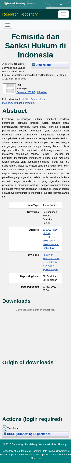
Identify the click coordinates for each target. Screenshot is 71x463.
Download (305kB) (26, 92)
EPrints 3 (29, 454)
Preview (42, 92)
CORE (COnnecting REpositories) (27, 433)
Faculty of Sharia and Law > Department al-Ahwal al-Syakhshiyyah (51, 262)
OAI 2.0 (54, 454)
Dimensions (41, 64)
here (39, 458)
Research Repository (20, 14)
